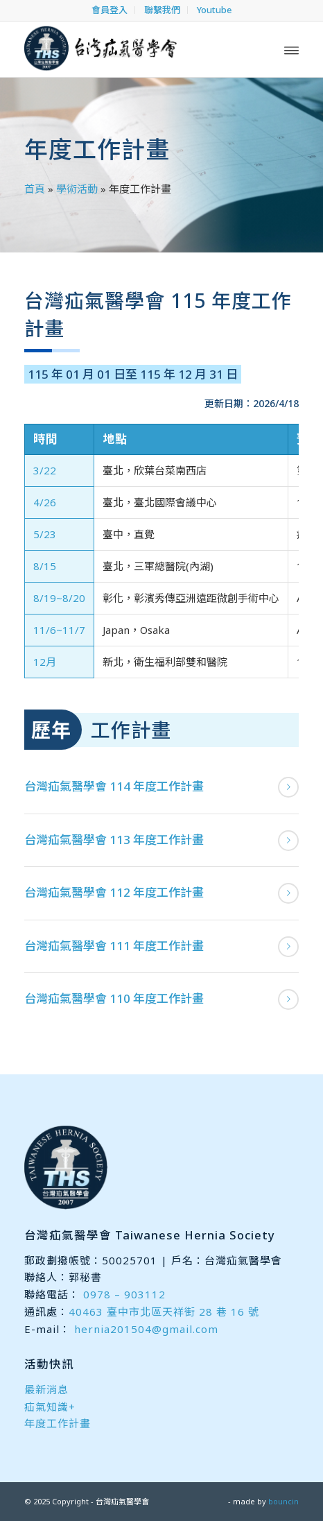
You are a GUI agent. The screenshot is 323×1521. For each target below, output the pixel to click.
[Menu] (291, 49)
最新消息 (46, 1389)
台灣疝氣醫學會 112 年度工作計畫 (114, 892)
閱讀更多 (288, 787)
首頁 (34, 189)
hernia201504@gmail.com (146, 1329)
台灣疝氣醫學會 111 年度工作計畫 (114, 946)
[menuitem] (110, 10)
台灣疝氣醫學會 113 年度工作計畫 (114, 840)
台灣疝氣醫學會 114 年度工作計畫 (114, 786)
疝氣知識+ (50, 1406)
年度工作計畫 (57, 1423)
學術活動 (77, 189)
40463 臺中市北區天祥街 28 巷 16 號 (164, 1311)
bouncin (283, 1501)
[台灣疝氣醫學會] (134, 49)
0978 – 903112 (124, 1294)
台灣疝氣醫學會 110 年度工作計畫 (114, 998)
